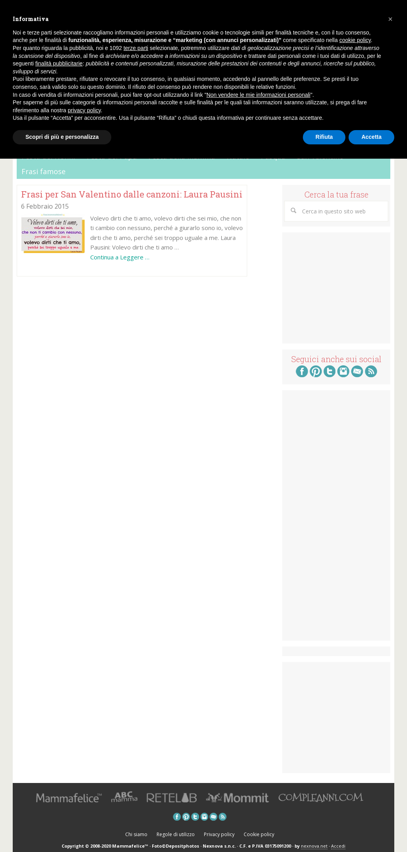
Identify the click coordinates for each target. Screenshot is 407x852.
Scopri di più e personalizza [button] (62, 137)
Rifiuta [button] (324, 137)
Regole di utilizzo (176, 834)
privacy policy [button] (84, 110)
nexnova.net (314, 846)
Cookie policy (259, 834)
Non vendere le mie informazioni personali (258, 95)
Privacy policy (219, 834)
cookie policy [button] (355, 40)
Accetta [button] (371, 137)
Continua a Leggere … (119, 257)
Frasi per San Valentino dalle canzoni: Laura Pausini (131, 194)
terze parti (136, 48)
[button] (390, 19)
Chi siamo (136, 834)
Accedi (338, 846)
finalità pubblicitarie (59, 63)
